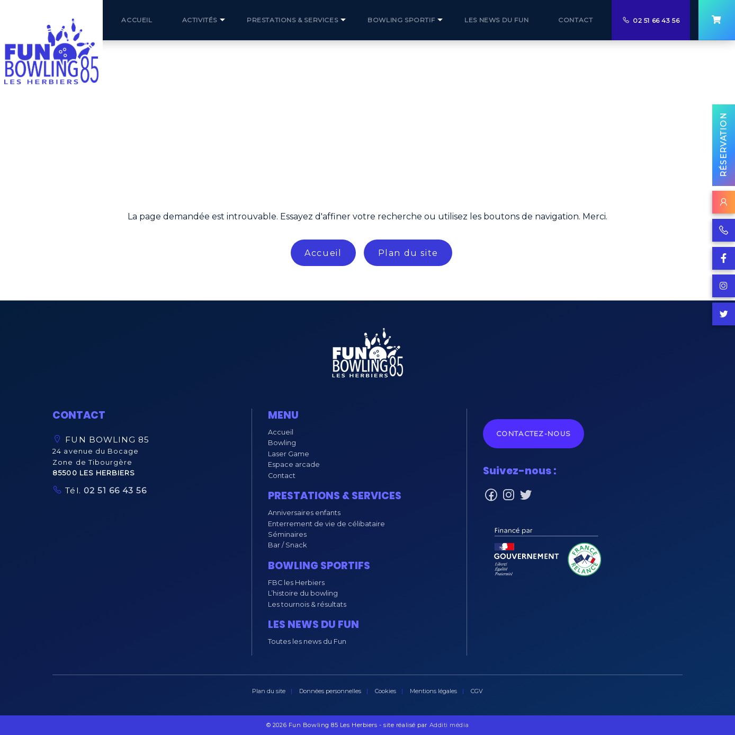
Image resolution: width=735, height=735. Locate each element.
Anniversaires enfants (304, 513)
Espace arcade (294, 464)
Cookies (385, 691)
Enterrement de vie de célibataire (326, 524)
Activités (199, 20)
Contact (281, 476)
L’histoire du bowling (303, 593)
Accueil (323, 253)
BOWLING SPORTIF (401, 20)
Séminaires (287, 534)
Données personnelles (330, 691)
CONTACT (575, 20)
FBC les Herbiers (296, 583)
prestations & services (292, 20)
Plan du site (408, 253)
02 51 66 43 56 (656, 20)
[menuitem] (137, 20)
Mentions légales (433, 691)
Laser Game (288, 454)
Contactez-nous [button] (533, 434)
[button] (367, 355)
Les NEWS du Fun (496, 20)
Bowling (282, 443)
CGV (477, 691)
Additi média (449, 725)
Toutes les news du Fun (307, 641)
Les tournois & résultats (307, 604)
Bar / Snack (287, 545)
